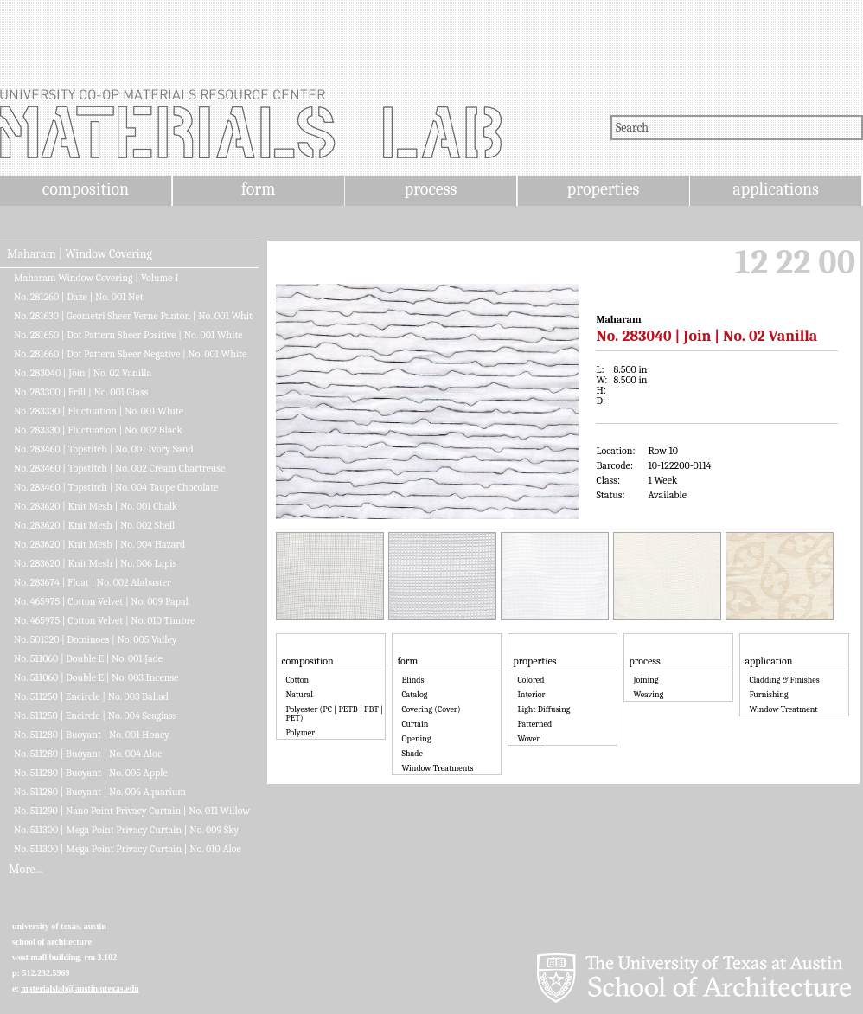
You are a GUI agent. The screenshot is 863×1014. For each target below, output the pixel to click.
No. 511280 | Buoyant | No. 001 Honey (91, 734)
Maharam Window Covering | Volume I (96, 278)
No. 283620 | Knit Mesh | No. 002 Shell (94, 525)
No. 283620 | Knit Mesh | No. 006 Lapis (95, 563)
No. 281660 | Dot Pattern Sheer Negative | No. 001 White (130, 354)
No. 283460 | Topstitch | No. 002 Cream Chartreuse (119, 468)
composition (85, 189)
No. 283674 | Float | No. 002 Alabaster (92, 582)
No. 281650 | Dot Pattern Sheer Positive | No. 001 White (128, 335)
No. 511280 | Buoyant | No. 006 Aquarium (100, 792)
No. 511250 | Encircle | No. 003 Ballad (91, 696)
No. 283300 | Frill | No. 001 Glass (81, 392)
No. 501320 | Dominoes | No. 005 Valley (95, 639)
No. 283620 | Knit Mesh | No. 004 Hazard (99, 544)
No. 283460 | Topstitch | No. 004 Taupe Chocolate (116, 487)
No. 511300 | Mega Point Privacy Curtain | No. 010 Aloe (127, 849)
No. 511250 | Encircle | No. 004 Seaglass (95, 715)
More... (25, 869)
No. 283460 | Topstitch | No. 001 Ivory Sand (104, 449)
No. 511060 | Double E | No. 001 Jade (88, 658)
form (258, 189)
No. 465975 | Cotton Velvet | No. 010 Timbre (104, 620)
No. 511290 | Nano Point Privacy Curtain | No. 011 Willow (132, 811)
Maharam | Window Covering (79, 254)
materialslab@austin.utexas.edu (80, 988)
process (431, 189)
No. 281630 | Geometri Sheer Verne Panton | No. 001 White (133, 316)
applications (775, 189)
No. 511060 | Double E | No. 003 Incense (96, 677)
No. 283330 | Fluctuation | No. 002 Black (98, 430)
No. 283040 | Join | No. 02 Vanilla (82, 373)
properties (603, 189)
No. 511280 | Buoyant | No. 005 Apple (91, 773)
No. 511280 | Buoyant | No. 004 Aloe (88, 754)
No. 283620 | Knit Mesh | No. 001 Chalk (95, 506)
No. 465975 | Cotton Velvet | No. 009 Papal (101, 601)
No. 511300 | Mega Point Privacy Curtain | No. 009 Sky (126, 830)
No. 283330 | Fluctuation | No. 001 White (98, 411)
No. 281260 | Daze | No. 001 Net (79, 297)
